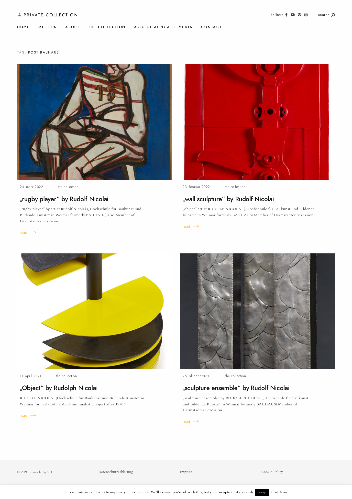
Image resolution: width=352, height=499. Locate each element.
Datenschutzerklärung (116, 472)
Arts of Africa (152, 27)
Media (186, 27)
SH (49, 472)
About (72, 27)
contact (211, 27)
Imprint (186, 472)
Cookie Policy (272, 472)
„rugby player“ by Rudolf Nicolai (66, 199)
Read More (279, 492)
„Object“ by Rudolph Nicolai (60, 387)
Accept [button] (262, 492)
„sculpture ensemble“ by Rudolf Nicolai (239, 387)
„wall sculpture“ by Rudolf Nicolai (230, 199)
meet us (47, 27)
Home (23, 27)
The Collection (107, 27)
